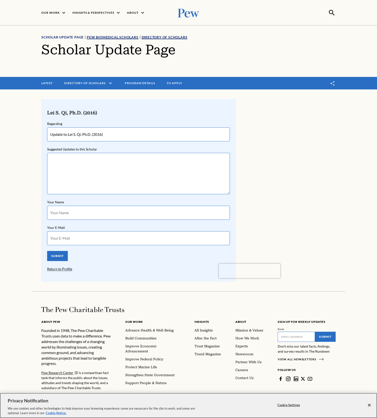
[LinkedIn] (296, 378)
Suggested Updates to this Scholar (72, 149)
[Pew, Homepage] (188, 12)
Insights (202, 321)
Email (281, 328)
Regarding (54, 123)
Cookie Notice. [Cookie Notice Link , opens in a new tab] (56, 413)
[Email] (296, 336)
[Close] (369, 405)
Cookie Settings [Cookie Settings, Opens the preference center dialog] (288, 405)
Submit (325, 336)
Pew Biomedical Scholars (112, 37)
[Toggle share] (333, 83)
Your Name (55, 202)
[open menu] (110, 83)
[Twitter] (303, 378)
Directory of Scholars (165, 37)
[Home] (82, 309)
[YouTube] (310, 378)
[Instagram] (288, 378)
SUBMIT (57, 255)
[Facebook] (280, 378)
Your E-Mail (56, 227)
